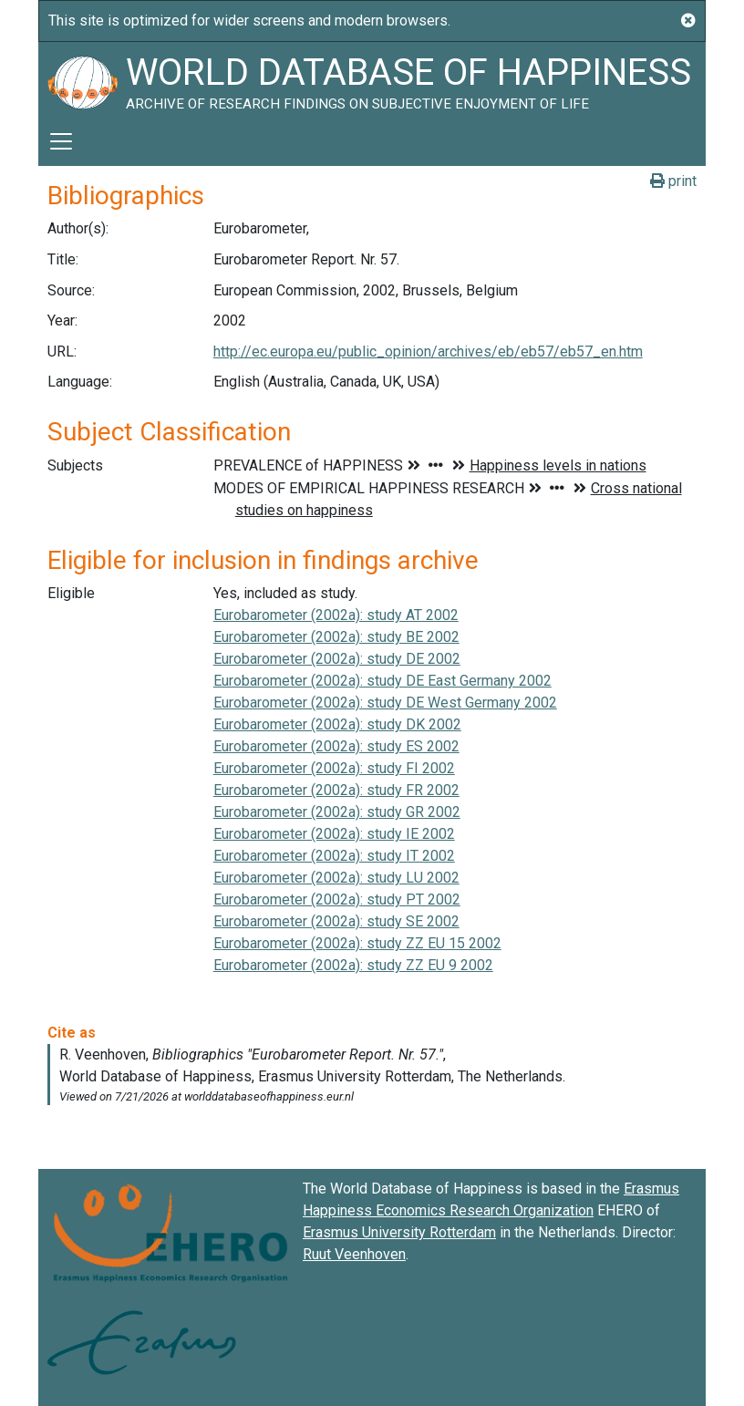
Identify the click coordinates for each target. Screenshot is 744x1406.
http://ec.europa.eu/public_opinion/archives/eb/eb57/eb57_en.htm (428, 351)
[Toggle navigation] (61, 141)
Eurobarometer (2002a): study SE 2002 (336, 921)
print (673, 181)
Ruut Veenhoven (354, 1254)
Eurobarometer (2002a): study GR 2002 (336, 812)
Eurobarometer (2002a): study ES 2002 (336, 746)
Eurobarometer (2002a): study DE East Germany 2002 (382, 680)
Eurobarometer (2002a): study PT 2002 (336, 899)
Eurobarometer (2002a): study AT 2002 (336, 615)
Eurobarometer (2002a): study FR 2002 (336, 790)
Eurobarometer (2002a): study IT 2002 (334, 855)
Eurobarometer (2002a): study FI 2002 (334, 768)
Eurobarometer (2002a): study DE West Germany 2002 (385, 702)
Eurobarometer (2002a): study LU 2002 (336, 877)
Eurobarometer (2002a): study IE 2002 (334, 834)
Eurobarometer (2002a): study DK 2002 (337, 724)
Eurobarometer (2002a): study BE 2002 (336, 637)
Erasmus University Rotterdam (399, 1232)
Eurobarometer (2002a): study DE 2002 (336, 658)
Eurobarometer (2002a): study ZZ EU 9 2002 (353, 965)
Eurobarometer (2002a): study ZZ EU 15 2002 (357, 943)
